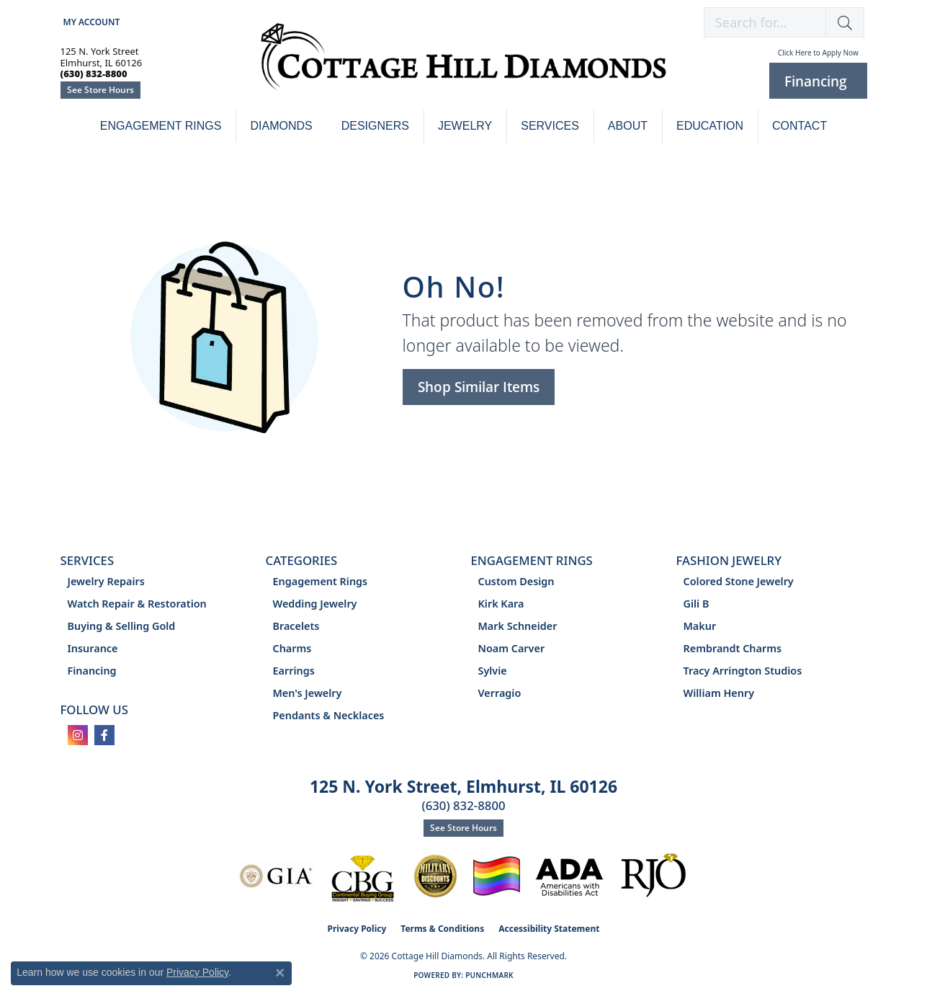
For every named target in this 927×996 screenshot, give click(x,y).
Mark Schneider (517, 626)
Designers (375, 126)
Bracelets (296, 626)
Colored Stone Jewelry (739, 581)
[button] (90, 22)
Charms (292, 648)
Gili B (696, 603)
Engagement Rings (161, 126)
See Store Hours (100, 90)
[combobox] (765, 22)
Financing (92, 670)
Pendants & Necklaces (329, 715)
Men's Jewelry (307, 693)
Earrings (294, 670)
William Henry (719, 693)
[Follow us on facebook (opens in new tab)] (104, 735)
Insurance (93, 648)
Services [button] (550, 126)
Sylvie (492, 670)
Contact (799, 126)
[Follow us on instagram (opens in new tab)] (78, 735)
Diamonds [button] (281, 126)
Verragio (499, 693)
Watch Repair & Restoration (137, 603)
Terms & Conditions (442, 928)
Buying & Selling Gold (122, 626)
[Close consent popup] (280, 973)
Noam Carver (511, 648)
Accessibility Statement (548, 928)
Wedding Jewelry (315, 603)
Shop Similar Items (478, 386)
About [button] (628, 126)
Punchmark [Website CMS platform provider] (489, 975)
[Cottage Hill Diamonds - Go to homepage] (463, 64)
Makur (700, 626)
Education (709, 126)
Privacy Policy (357, 928)
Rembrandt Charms (733, 648)
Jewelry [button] (465, 126)
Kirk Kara (501, 603)
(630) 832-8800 (463, 805)
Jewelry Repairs (106, 581)
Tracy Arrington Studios (743, 670)
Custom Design (516, 581)
